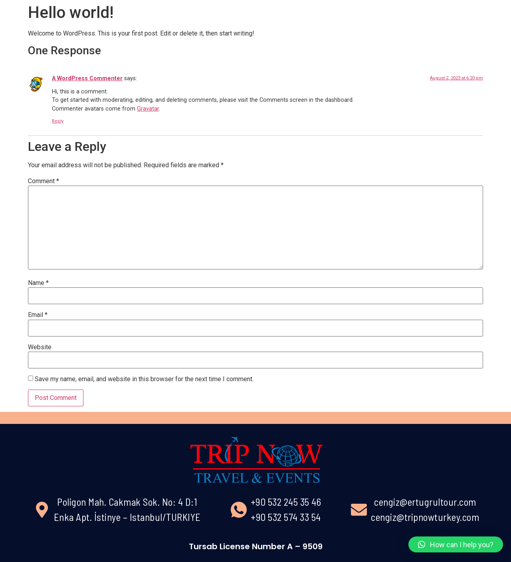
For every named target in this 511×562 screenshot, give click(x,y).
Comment (43, 181)
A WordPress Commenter (87, 78)
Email (38, 315)
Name (38, 283)
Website (39, 347)
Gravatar (148, 108)
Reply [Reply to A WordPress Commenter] (57, 121)
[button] (455, 544)
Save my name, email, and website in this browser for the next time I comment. (144, 379)
